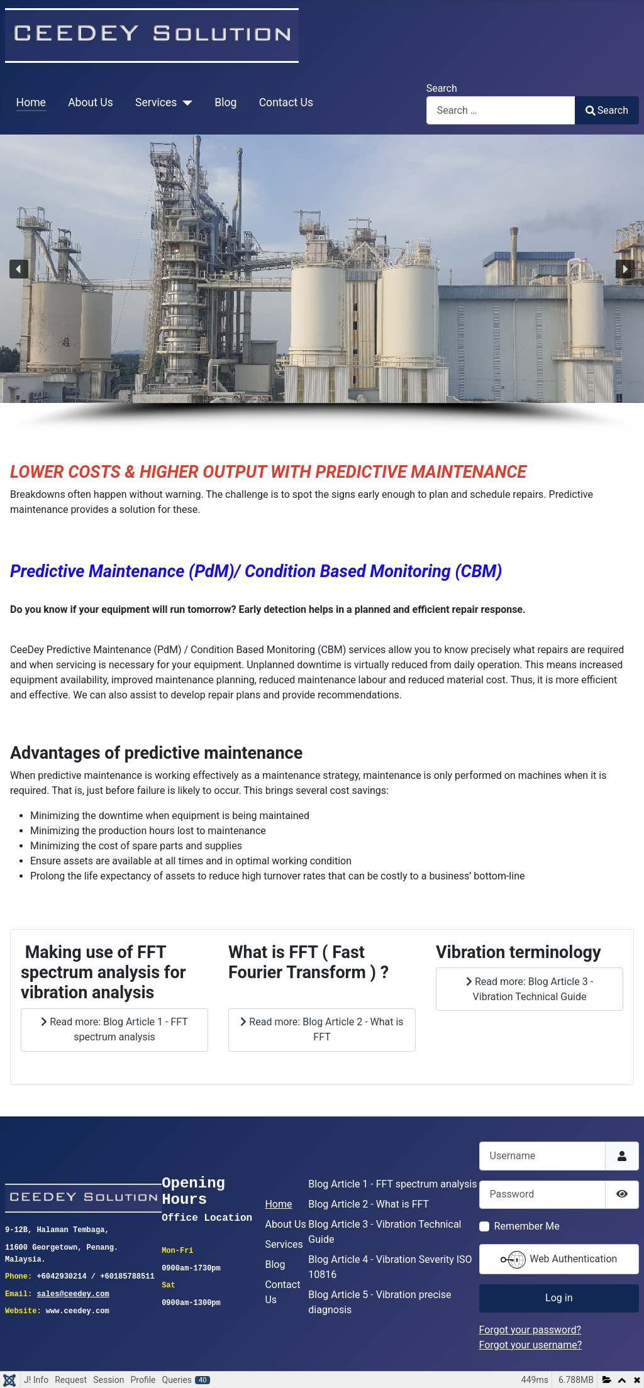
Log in (558, 1298)
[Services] (184, 102)
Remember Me (527, 1226)
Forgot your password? (530, 1330)
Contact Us (286, 102)
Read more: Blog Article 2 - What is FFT (321, 1029)
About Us (90, 102)
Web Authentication (559, 1259)
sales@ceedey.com (72, 1293)
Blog (225, 102)
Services (156, 102)
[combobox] (500, 110)
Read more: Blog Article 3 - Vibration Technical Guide (529, 989)
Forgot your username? (530, 1345)
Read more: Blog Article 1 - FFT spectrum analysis (114, 1029)
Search (441, 88)
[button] (18, 269)
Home (31, 102)
